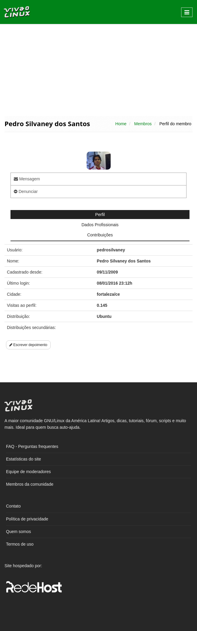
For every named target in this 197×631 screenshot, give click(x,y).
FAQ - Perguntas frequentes (32, 446)
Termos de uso (20, 544)
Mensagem (27, 178)
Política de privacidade (27, 519)
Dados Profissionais (100, 224)
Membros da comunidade (29, 484)
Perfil (100, 214)
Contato (13, 506)
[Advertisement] (98, 69)
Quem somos (18, 531)
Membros (142, 123)
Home (121, 123)
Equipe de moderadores (28, 471)
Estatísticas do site (23, 459)
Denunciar (26, 191)
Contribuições (100, 235)
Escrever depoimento (28, 345)
